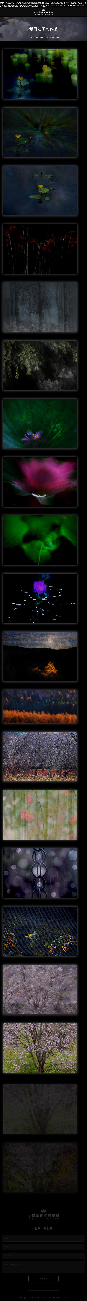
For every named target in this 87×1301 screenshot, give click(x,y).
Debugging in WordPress (17, 5)
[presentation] (43, 1286)
